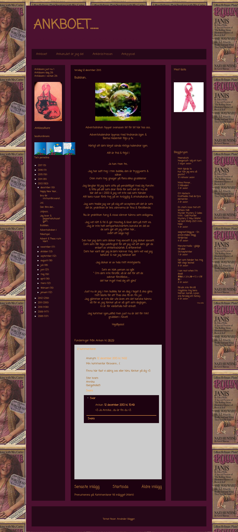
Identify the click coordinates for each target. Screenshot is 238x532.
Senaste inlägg (86, 487)
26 (51, 72)
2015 (40, 174)
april (43, 279)
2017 (40, 165)
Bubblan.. (44, 225)
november (46, 247)
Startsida (120, 487)
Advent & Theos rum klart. (50, 240)
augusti (45, 260)
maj (43, 274)
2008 (41, 316)
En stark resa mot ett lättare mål (189, 209)
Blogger (131, 519)
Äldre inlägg (151, 487)
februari (45, 288)
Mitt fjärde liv (185, 169)
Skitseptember (185, 252)
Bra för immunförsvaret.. (50, 197)
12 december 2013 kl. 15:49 (119, 405)
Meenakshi (183, 158)
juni (43, 269)
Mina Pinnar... (184, 183)
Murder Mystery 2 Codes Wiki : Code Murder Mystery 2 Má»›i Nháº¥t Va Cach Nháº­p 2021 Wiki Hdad (190, 219)
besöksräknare (41, 136)
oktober (45, 251)
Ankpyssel (128, 54)
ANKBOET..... (65, 25)
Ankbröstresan (102, 54)
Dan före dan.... (47, 207)
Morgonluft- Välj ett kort (189, 161)
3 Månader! (183, 185)
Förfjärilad (182, 238)
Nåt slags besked (186, 263)
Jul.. (42, 203)
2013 (40, 183)
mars (44, 283)
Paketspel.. (45, 234)
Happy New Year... (48, 191)
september (46, 256)
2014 (40, 179)
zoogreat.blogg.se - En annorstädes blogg (188, 234)
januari (44, 292)
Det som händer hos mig (190, 260)
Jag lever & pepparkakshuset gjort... (50, 218)
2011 (40, 302)
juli (42, 265)
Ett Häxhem (184, 193)
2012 (41, 298)
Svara (89, 391)
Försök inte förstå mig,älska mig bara (187, 289)
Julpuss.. (44, 211)
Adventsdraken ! (48, 230)
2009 (41, 312)
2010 (40, 307)
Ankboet (41, 54)
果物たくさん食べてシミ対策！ (190, 278)
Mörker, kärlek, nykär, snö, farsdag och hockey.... (189, 295)
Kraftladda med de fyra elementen (189, 198)
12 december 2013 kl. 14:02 (112, 359)
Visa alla (200, 303)
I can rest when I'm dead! (188, 272)
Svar (92, 399)
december (46, 187)
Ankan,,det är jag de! (70, 54)
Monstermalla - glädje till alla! (189, 247)
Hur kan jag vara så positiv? (187, 173)
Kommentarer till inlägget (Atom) (114, 495)
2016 (41, 170)
